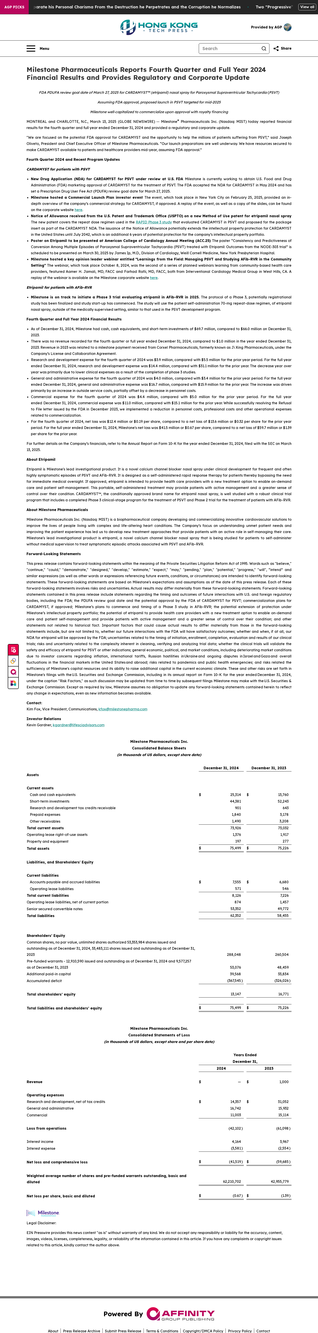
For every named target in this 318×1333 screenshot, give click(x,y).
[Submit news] (13, 649)
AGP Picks (14, 7)
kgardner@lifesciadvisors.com (78, 725)
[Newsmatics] (13, 683)
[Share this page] (282, 48)
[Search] (229, 48)
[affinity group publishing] (13, 672)
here (78, 210)
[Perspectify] (13, 660)
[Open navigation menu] (37, 48)
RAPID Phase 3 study (154, 222)
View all (307, 7)
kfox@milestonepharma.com (122, 709)
